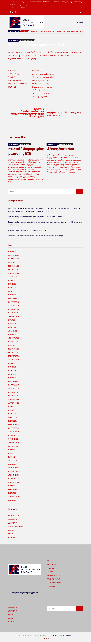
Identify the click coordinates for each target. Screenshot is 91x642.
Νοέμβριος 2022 (13, 392)
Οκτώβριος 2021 (13, 439)
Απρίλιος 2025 (12, 291)
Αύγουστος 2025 (13, 277)
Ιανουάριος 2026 (13, 259)
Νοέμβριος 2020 (13, 479)
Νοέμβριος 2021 (13, 435)
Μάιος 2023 (12, 370)
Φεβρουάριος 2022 (14, 424)
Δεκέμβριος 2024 (13, 306)
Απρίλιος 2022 (12, 417)
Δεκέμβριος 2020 (13, 475)
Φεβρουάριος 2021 (14, 468)
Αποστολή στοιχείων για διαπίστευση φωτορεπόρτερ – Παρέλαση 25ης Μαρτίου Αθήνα (35, 235)
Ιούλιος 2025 (12, 280)
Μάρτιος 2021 (12, 464)
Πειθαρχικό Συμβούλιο (54, 583)
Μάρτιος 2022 (12, 421)
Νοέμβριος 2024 (13, 309)
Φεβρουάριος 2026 (14, 255)
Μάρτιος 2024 (12, 334)
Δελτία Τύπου (12, 523)
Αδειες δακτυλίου (60, 149)
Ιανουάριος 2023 (13, 385)
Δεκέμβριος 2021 (13, 432)
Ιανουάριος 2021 (13, 471)
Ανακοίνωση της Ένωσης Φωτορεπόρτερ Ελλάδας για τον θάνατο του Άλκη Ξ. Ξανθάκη (35, 217)
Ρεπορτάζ (78, 2)
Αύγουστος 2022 (13, 403)
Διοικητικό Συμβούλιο (54, 575)
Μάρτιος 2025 (12, 295)
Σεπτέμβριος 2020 (14, 482)
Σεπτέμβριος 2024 (14, 316)
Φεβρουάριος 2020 (14, 489)
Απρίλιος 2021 (12, 461)
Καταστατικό (51, 565)
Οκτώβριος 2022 (13, 396)
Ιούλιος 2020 (12, 486)
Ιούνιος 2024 (12, 324)
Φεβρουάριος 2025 (14, 298)
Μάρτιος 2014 (12, 500)
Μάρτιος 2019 (12, 493)
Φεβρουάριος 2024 (14, 338)
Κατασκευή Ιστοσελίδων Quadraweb (60, 635)
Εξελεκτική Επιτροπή (54, 579)
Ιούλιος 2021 (12, 450)
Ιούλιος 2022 (12, 406)
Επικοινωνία (51, 586)
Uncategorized (13, 516)
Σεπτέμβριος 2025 (14, 273)
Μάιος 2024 (12, 327)
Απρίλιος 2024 (12, 331)
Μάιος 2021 (12, 457)
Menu (80, 22)
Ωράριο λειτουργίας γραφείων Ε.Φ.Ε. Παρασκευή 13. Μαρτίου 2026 (28, 230)
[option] (57, 31)
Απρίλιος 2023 (12, 374)
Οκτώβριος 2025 (13, 269)
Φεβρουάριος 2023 (14, 381)
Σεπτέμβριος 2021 (14, 442)
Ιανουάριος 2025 (13, 302)
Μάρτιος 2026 (12, 252)
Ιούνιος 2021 (12, 453)
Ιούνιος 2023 (12, 367)
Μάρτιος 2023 (12, 378)
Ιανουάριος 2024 (13, 342)
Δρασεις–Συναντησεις (15, 526)
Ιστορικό (50, 572)
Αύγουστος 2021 (13, 446)
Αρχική (49, 561)
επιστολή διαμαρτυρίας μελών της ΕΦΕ (26, 151)
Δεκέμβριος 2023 (13, 345)
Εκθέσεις (55, 2)
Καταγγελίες (66, 2)
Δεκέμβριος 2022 (13, 388)
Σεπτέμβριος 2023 (14, 356)
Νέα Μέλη (50, 568)
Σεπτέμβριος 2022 (14, 399)
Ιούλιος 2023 (12, 363)
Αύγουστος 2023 (13, 360)
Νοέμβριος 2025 (13, 266)
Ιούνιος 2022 (12, 410)
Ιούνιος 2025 (12, 284)
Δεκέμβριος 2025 (13, 262)
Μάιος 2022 (12, 414)
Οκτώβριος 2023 (13, 352)
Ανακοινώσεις (35, 2)
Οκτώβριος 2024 (13, 313)
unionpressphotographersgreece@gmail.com (25, 593)
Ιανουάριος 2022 (13, 428)
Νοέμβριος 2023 (13, 349)
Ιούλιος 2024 (12, 320)
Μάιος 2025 (12, 288)
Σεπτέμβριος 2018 (14, 497)
